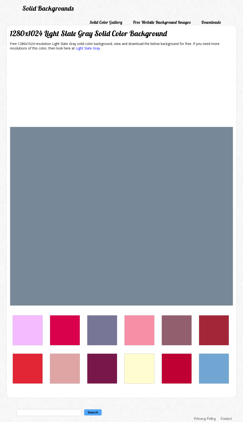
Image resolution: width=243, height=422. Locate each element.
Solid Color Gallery (105, 22)
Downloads (211, 22)
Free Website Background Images (162, 22)
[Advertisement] (121, 89)
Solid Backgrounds (48, 8)
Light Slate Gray (88, 48)
